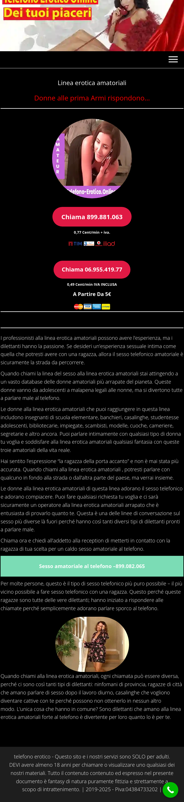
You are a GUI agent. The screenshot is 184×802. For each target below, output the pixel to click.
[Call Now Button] (170, 790)
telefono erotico (32, 756)
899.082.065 (130, 566)
